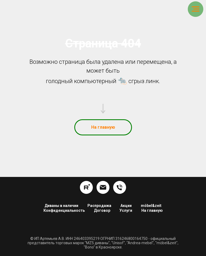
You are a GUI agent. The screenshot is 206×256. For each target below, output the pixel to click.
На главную (152, 210)
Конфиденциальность (64, 210)
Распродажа (99, 205)
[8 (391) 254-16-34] (119, 187)
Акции (126, 205)
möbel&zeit (151, 205)
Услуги (125, 210)
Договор (102, 210)
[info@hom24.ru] (103, 187)
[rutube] (86, 187)
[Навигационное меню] (195, 9)
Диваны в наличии (61, 205)
